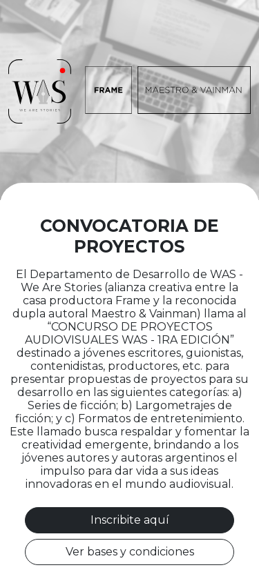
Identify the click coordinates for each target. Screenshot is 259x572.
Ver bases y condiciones (130, 551)
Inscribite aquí (129, 519)
